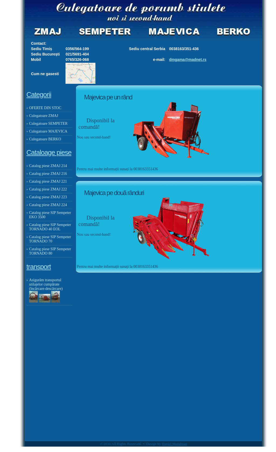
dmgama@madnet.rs (187, 59)
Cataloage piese (48, 152)
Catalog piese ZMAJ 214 (48, 166)
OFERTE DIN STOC (45, 108)
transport (38, 266)
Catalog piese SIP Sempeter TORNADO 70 (50, 239)
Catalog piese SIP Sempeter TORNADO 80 (50, 251)
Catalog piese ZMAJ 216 (48, 174)
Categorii (38, 94)
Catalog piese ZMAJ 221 (48, 181)
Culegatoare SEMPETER (48, 123)
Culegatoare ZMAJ (43, 116)
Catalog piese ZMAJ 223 (48, 197)
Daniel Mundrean (174, 444)
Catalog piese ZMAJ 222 (48, 189)
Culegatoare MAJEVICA (48, 131)
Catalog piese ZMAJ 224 (48, 205)
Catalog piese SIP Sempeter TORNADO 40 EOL (50, 227)
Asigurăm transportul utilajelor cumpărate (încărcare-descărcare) (46, 284)
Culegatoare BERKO (45, 139)
